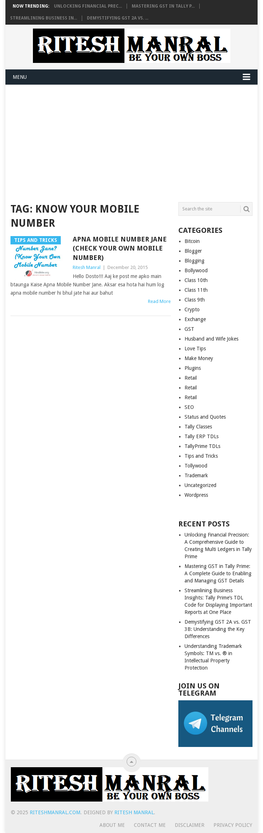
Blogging (194, 261)
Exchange (195, 319)
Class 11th (196, 290)
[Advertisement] (131, 139)
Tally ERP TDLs (201, 436)
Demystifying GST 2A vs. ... (117, 18)
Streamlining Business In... (43, 18)
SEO (189, 407)
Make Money (198, 358)
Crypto (192, 309)
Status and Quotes (205, 417)
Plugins (192, 368)
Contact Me (150, 825)
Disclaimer (189, 825)
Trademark (196, 475)
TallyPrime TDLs (202, 446)
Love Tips (195, 348)
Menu (20, 77)
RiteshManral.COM (55, 812)
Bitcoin (192, 241)
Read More (159, 301)
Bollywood (196, 270)
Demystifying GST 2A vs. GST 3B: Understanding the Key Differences (217, 629)
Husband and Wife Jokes (211, 339)
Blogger (193, 251)
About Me (112, 825)
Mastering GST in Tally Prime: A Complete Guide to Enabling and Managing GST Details (217, 573)
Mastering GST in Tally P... (163, 6)
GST (189, 329)
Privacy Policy (232, 825)
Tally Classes (198, 427)
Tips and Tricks (201, 456)
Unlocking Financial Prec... (88, 6)
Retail (190, 378)
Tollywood (195, 466)
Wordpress (196, 495)
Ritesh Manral (87, 267)
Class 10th (196, 280)
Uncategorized (200, 485)
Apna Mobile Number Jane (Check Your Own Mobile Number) (120, 248)
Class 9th (194, 300)
